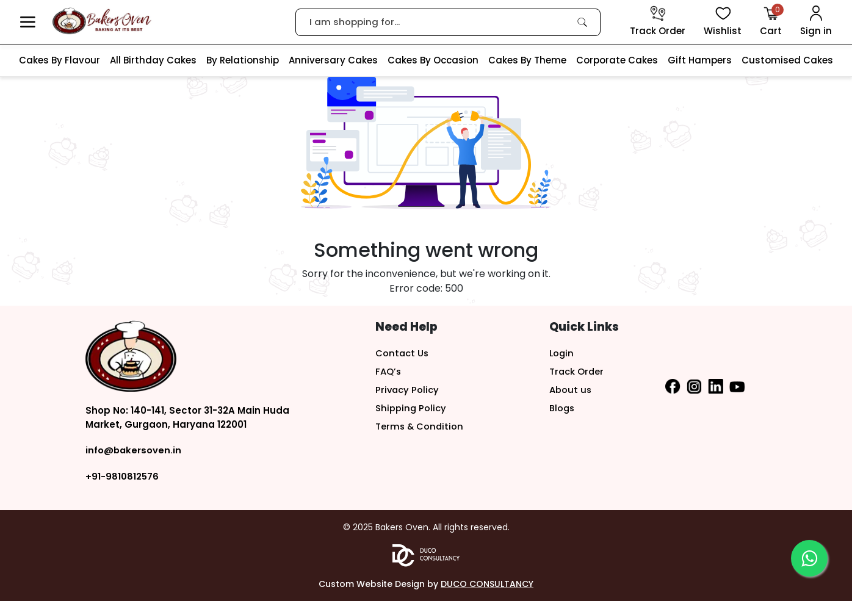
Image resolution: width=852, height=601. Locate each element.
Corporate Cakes (617, 60)
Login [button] (562, 353)
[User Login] (816, 21)
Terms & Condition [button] (420, 426)
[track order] (657, 21)
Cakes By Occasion (433, 60)
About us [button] (570, 389)
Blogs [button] (562, 407)
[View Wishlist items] (723, 21)
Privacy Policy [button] (407, 389)
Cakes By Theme (527, 60)
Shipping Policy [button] (411, 407)
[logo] (101, 21)
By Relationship (242, 60)
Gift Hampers (700, 60)
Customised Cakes (787, 60)
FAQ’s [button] (388, 371)
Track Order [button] (577, 371)
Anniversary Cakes (333, 60)
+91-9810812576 (122, 476)
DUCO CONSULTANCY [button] (487, 584)
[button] (27, 22)
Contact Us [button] (402, 353)
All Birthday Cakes (153, 60)
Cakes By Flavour (59, 60)
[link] (582, 22)
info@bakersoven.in (133, 450)
